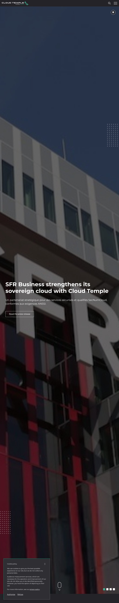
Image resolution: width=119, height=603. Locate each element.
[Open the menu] (115, 3)
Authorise (11, 594)
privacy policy (35, 589)
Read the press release (19, 314)
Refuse (20, 594)
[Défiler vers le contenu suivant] (59, 585)
